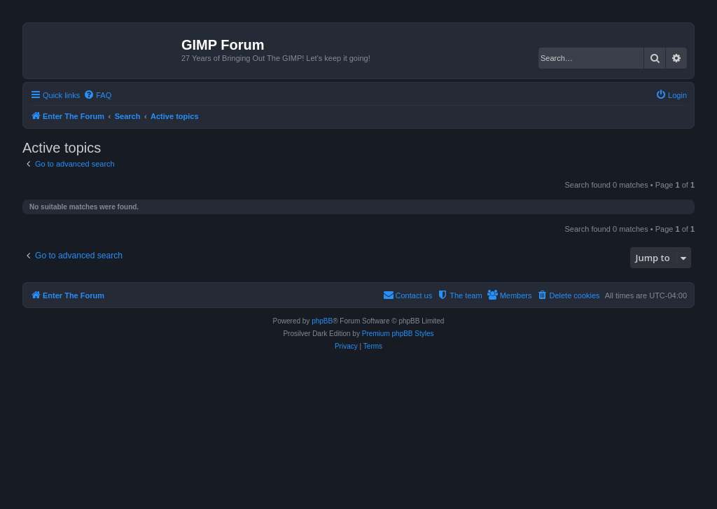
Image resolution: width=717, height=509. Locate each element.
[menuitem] (97, 95)
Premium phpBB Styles (398, 333)
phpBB (322, 321)
